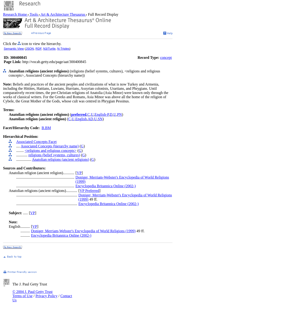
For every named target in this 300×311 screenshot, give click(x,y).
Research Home (15, 14)
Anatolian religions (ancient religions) (60, 159)
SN (100, 119)
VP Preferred (89, 191)
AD (90, 119)
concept (166, 58)
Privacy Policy (46, 296)
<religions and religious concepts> (50, 151)
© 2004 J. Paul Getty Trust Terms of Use (32, 294)
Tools (34, 14)
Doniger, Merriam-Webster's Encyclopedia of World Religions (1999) (83, 231)
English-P (101, 114)
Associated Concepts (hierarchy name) (50, 146)
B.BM (46, 128)
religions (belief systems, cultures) (54, 155)
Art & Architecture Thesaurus (63, 14)
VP (79, 173)
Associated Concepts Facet (36, 142)
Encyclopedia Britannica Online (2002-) (105, 186)
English (81, 119)
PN (119, 114)
